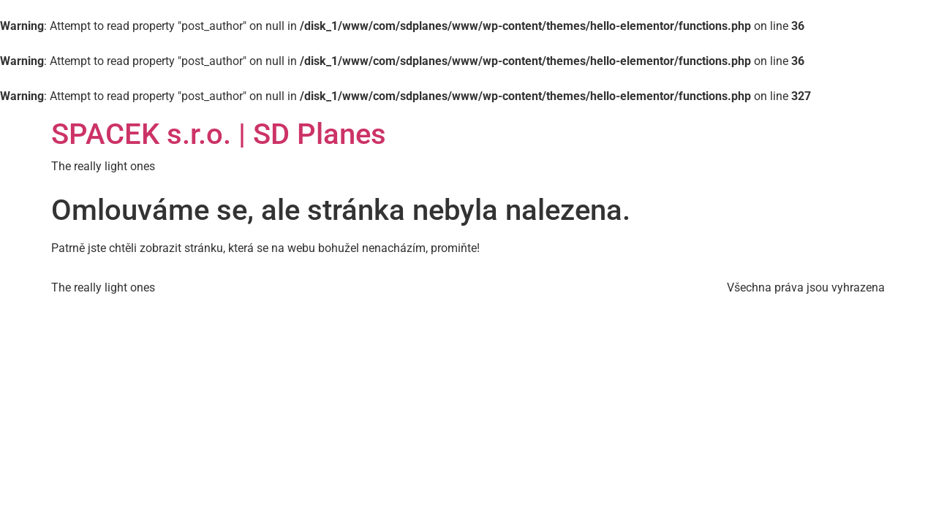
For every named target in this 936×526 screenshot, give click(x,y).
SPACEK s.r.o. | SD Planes (218, 134)
